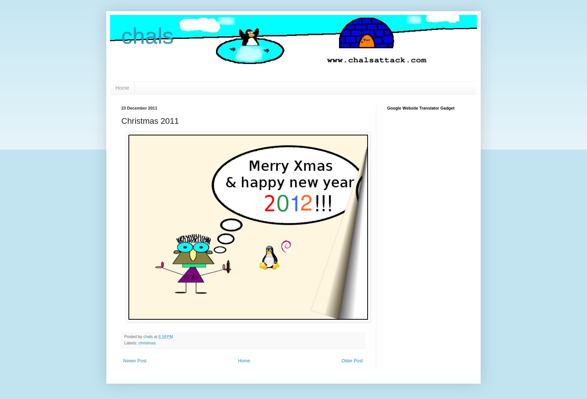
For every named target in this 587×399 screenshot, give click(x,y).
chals (147, 36)
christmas (147, 343)
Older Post (352, 360)
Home (122, 88)
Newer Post (134, 360)
